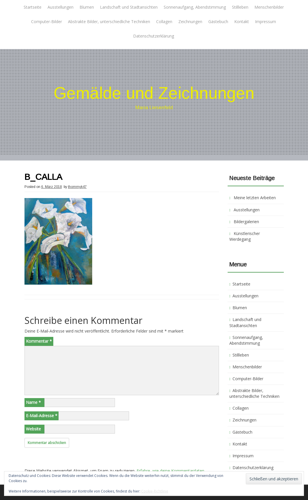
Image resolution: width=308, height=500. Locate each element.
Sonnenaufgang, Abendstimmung (195, 7)
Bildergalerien (246, 221)
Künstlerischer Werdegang (244, 236)
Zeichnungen (190, 21)
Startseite (32, 7)
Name (33, 402)
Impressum (265, 21)
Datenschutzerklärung (153, 36)
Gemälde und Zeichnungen (154, 92)
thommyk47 (77, 187)
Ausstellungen (60, 7)
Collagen (164, 21)
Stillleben (240, 7)
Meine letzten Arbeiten (255, 197)
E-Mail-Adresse (41, 415)
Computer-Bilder (46, 21)
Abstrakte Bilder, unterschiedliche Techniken (109, 21)
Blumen (87, 7)
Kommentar (39, 341)
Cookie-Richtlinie (154, 491)
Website (33, 429)
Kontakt (241, 21)
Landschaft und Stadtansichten (129, 7)
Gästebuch (218, 21)
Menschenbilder (269, 7)
